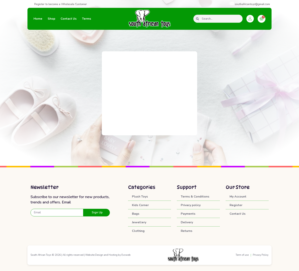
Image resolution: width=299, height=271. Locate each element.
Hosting (113, 255)
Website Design (94, 255)
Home (38, 19)
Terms (86, 19)
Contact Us (69, 19)
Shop (51, 19)
